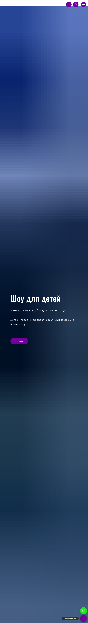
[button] (69, 4)
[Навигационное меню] (83, 4)
